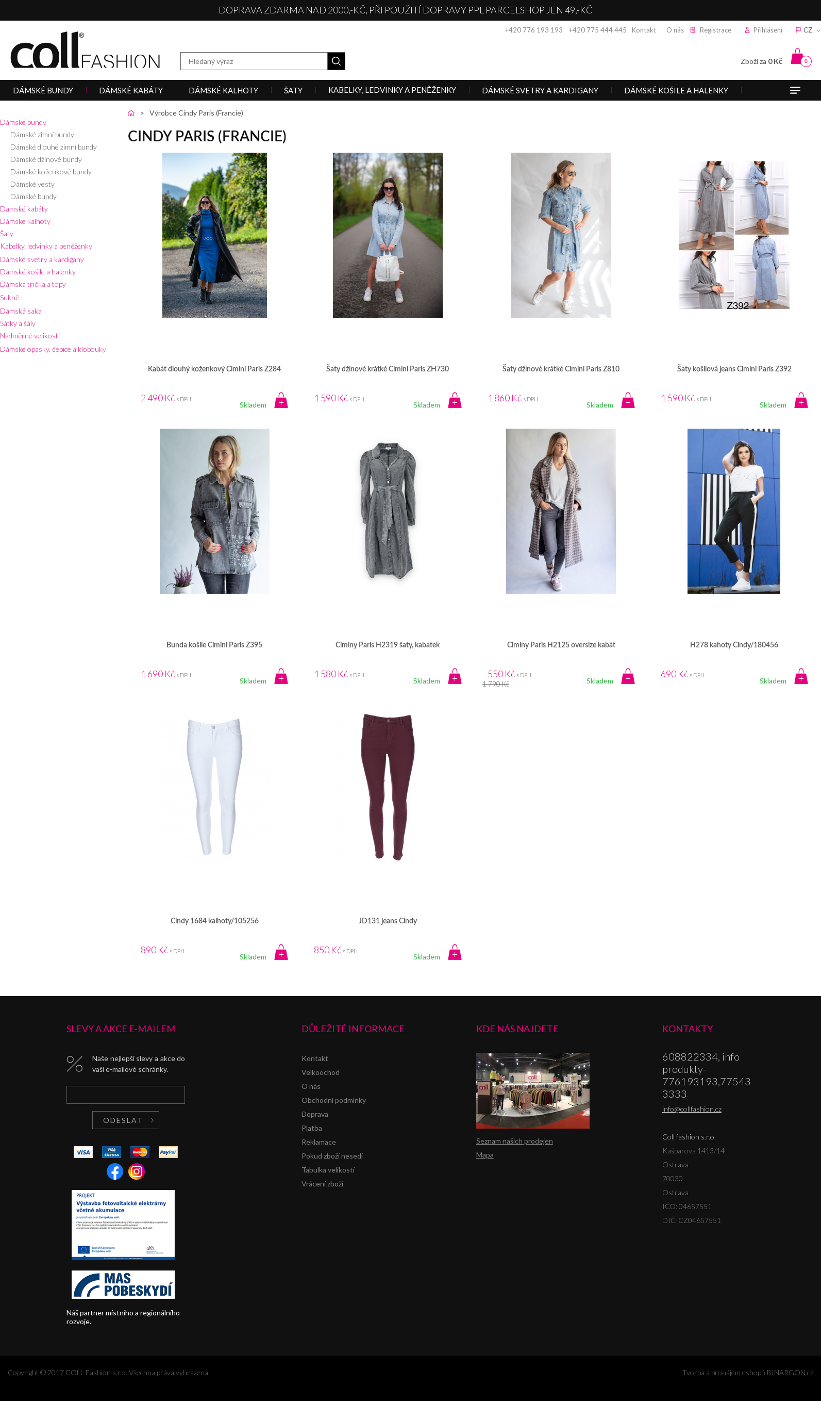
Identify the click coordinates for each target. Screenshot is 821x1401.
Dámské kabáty (24, 208)
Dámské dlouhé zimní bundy (53, 146)
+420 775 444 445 (598, 30)
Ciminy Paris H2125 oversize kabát (561, 645)
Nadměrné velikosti (30, 335)
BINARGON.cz (790, 1372)
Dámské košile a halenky (38, 271)
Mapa (485, 1154)
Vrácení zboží (322, 1183)
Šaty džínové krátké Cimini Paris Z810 (560, 369)
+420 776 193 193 (534, 30)
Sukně (9, 297)
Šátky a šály (18, 323)
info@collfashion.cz (692, 1108)
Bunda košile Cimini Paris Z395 (214, 645)
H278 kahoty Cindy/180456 (734, 645)
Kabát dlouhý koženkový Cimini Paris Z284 (214, 369)
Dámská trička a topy (33, 284)
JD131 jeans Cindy (388, 921)
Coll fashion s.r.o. (85, 49)
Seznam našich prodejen (514, 1140)
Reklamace (318, 1141)
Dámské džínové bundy (46, 159)
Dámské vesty (32, 184)
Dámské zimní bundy (42, 134)
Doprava (314, 1114)
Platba (311, 1127)
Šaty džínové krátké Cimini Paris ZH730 (387, 369)
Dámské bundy (23, 122)
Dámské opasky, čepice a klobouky (53, 349)
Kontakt (644, 30)
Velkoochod (320, 1072)
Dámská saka (21, 310)
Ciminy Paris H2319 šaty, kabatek (388, 645)
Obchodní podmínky (333, 1100)
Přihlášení (767, 30)
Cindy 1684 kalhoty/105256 (215, 921)
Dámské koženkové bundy (51, 171)
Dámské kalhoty (25, 221)
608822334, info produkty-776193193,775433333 (706, 1075)
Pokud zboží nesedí (332, 1155)
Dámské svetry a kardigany (42, 259)
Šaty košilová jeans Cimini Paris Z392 (734, 369)
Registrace (715, 30)
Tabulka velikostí (328, 1169)
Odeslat (123, 1120)
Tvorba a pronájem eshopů (723, 1372)
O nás (675, 30)
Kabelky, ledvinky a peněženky (46, 245)
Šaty (6, 233)
